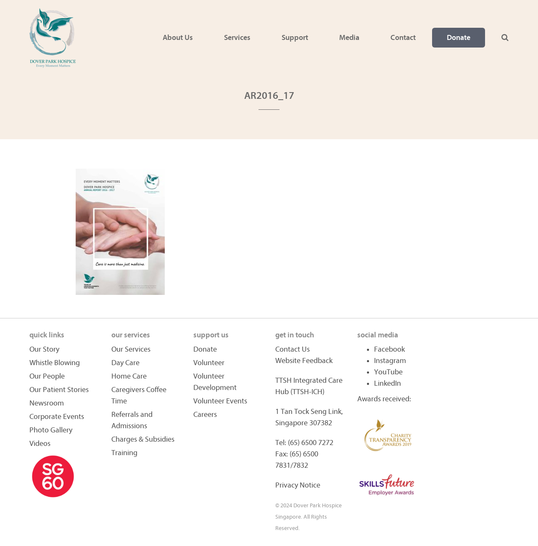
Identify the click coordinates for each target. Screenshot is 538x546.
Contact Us (292, 349)
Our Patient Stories (59, 389)
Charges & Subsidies (142, 439)
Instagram (390, 360)
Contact (403, 37)
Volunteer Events (220, 401)
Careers (205, 414)
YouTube (388, 372)
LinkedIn (387, 383)
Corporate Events (56, 416)
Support (295, 37)
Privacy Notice (297, 485)
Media (349, 37)
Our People (47, 376)
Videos (39, 443)
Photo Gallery (50, 430)
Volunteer (208, 362)
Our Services (130, 349)
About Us (178, 37)
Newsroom (46, 403)
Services (237, 37)
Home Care (129, 376)
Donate (458, 37)
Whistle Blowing (54, 362)
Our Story (44, 349)
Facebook (389, 349)
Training (124, 452)
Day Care (125, 362)
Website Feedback (303, 360)
